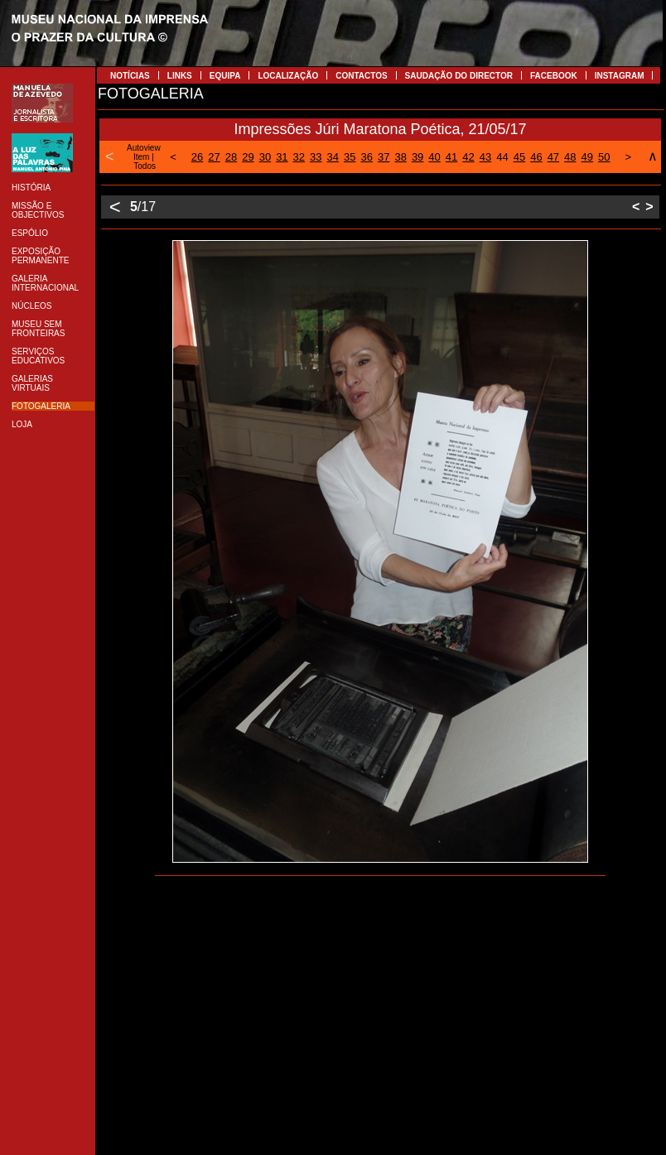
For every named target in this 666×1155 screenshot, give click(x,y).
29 (247, 157)
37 (383, 157)
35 (349, 157)
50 (604, 157)
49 (587, 157)
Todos (144, 166)
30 (265, 157)
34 (333, 157)
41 (451, 157)
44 (502, 157)
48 (570, 157)
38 (400, 157)
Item (141, 156)
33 (315, 157)
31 (281, 157)
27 (214, 157)
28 (231, 157)
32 (299, 157)
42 (468, 157)
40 (434, 157)
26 (197, 157)
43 (485, 157)
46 (536, 157)
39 (417, 157)
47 (553, 157)
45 (519, 157)
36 (366, 157)
